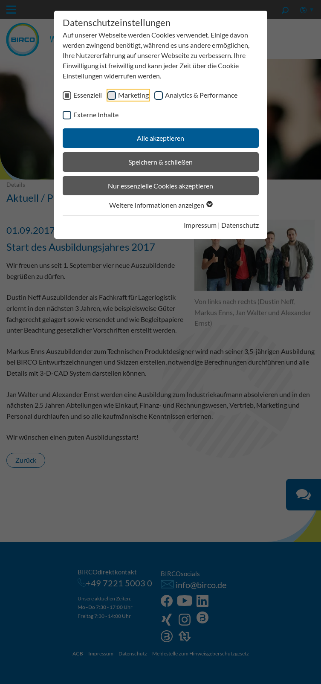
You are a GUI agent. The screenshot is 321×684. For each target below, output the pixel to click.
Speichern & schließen (160, 162)
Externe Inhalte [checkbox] (96, 114)
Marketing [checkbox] (133, 95)
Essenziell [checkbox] (87, 95)
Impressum (200, 225)
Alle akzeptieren (160, 138)
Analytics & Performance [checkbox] (201, 95)
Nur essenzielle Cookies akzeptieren (160, 186)
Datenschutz (240, 225)
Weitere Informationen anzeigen (160, 205)
